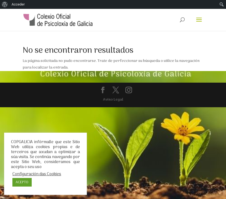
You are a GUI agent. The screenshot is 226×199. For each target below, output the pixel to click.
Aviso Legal (113, 99)
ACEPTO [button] (22, 182)
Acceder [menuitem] (18, 4)
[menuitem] (5, 4)
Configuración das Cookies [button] (36, 174)
